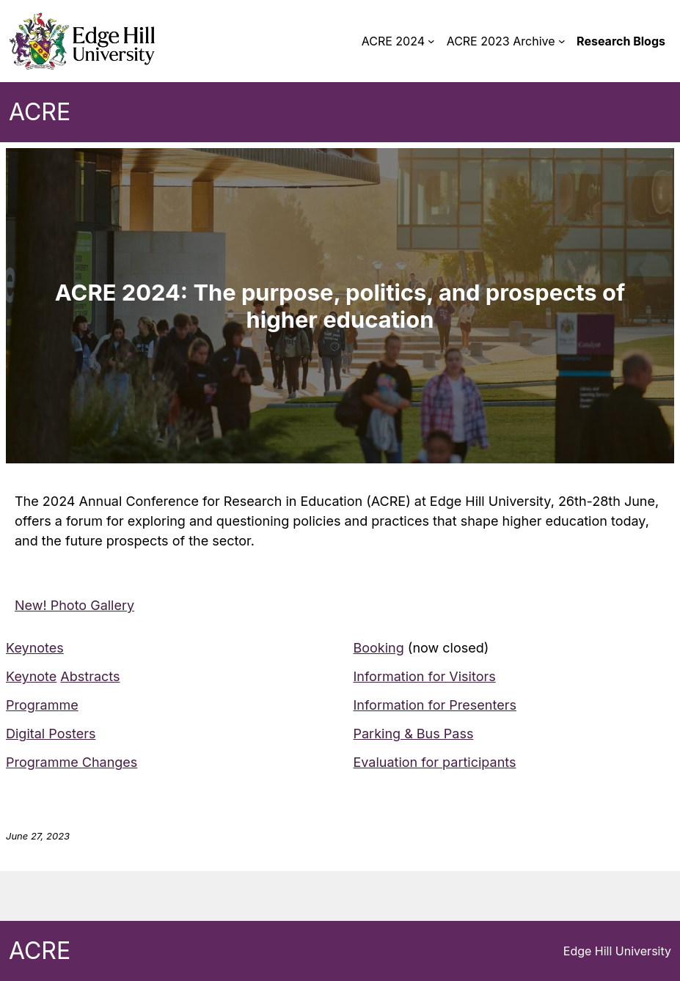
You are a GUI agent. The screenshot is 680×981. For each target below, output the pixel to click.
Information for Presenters (435, 705)
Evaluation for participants (435, 762)
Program (32, 705)
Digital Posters (50, 733)
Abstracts (90, 676)
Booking (379, 647)
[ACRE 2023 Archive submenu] (562, 41)
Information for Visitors (425, 676)
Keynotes (35, 647)
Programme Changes (71, 762)
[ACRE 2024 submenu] (431, 41)
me (68, 705)
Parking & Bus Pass (414, 733)
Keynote (31, 676)
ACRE (39, 112)
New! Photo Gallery (74, 605)
